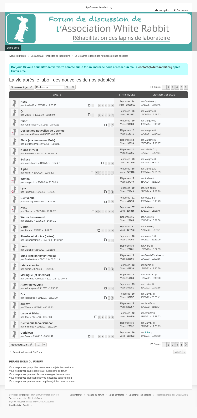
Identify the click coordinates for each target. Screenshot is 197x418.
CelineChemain (32, 240)
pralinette (29, 326)
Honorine (29, 192)
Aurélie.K (29, 105)
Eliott (24, 121)
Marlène (28, 249)
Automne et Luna (32, 284)
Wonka (25, 178)
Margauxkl (29, 182)
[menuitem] (15, 405)
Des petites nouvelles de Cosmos (43, 130)
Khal (26, 317)
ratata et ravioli (30, 265)
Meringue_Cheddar (34, 278)
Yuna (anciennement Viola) (38, 255)
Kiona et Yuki (29, 149)
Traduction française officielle (21, 398)
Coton (25, 226)
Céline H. (149, 274)
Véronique (29, 298)
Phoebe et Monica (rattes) (37, 236)
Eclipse (25, 159)
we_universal (19, 402)
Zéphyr (25, 303)
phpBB (25, 395)
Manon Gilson (31, 134)
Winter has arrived (33, 217)
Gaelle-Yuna (30, 259)
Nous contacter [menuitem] (116, 395)
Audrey (148, 178)
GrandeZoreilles (152, 255)
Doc (23, 294)
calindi (27, 172)
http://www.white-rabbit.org (98, 7)
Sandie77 (29, 153)
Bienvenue (28, 197)
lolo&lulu (28, 220)
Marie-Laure (30, 163)
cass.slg (28, 201)
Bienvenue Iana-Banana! (37, 323)
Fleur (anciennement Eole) (38, 140)
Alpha (24, 169)
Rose (24, 101)
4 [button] (177, 87)
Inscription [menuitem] (162, 10)
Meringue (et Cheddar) (35, 275)
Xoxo (24, 207)
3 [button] (172, 87)
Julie (147, 332)
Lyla (23, 188)
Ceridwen (27, 332)
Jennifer (148, 303)
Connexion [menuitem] (180, 10)
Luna (24, 246)
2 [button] (168, 87)
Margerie (149, 111)
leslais (27, 269)
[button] (186, 87)
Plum (27, 230)
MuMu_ (28, 115)
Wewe (27, 307)
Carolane (149, 101)
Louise (147, 284)
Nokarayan (30, 288)
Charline (28, 211)
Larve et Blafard (31, 313)
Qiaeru (39, 398)
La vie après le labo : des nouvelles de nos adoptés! (62, 79)
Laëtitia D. (149, 149)
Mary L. (148, 294)
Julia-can (149, 188)
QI (22, 111)
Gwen (27, 336)
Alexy (147, 245)
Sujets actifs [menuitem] (13, 48)
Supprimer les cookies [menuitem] (140, 395)
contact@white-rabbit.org (155, 67)
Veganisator (30, 124)
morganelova (31, 144)
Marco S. (149, 168)
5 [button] (181, 87)
